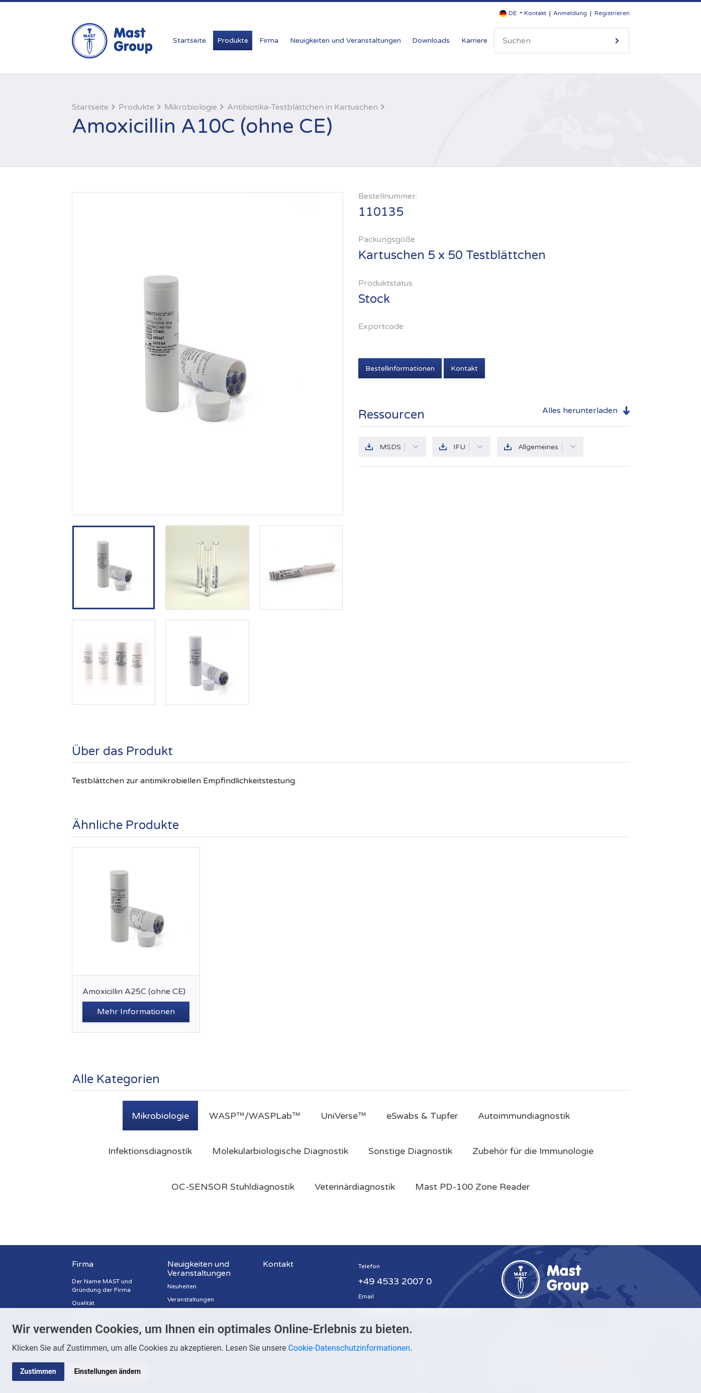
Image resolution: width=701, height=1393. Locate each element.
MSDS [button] (399, 447)
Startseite (189, 40)
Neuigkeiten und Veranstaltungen (345, 40)
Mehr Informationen (136, 1012)
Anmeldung (570, 13)
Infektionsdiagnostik (150, 1151)
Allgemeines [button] (547, 447)
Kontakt (535, 13)
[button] (511, 13)
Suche (617, 40)
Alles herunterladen (580, 410)
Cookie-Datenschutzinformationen (349, 1348)
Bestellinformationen (400, 368)
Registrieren (612, 13)
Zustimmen (38, 1371)
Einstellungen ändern (107, 1371)
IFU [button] (468, 447)
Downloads (431, 40)
